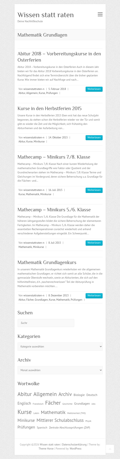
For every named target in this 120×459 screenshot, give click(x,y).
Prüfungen (52, 93)
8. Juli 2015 (54, 242)
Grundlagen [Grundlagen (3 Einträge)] (82, 403)
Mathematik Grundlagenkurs (47, 262)
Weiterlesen (94, 89)
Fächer (30, 299)
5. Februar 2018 (57, 89)
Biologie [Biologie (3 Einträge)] (79, 395)
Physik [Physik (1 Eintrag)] (88, 421)
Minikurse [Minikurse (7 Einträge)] (26, 420)
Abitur (22, 93)
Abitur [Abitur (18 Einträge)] (25, 394)
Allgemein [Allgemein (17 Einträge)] (45, 394)
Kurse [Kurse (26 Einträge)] (25, 412)
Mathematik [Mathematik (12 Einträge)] (53, 412)
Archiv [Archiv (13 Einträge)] (65, 394)
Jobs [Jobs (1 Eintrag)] (93, 403)
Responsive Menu (100, 14)
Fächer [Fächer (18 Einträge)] (53, 402)
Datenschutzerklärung (74, 444)
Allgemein (32, 93)
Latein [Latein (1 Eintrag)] (36, 413)
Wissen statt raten (46, 15)
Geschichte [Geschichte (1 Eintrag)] (67, 403)
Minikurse (39, 141)
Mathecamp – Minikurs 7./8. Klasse (54, 157)
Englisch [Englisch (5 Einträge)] (24, 403)
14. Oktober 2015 (58, 137)
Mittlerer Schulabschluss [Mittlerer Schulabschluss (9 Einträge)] (60, 420)
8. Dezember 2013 (58, 295)
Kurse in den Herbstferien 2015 (50, 108)
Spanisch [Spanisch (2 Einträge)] (42, 427)
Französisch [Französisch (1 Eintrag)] (38, 403)
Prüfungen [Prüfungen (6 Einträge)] (26, 427)
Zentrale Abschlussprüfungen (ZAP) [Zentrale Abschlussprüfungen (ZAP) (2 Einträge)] (69, 427)
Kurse (42, 93)
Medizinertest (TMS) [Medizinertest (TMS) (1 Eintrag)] (76, 413)
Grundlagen (41, 299)
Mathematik (32, 194)
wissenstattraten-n (33, 89)
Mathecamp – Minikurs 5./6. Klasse (54, 209)
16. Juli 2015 (55, 190)
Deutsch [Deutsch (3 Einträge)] (91, 395)
